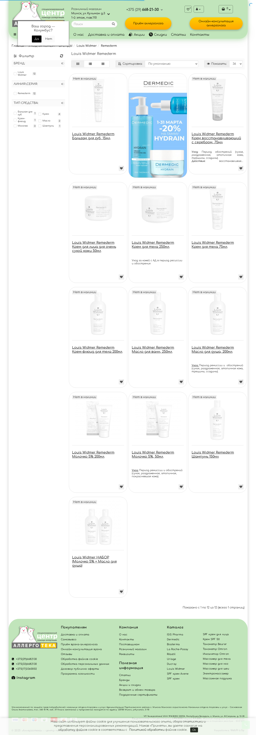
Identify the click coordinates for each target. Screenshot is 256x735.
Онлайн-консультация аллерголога (216, 23)
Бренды (124, 680)
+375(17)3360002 (24, 668)
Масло (44, 120)
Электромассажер (216, 673)
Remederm (109, 45)
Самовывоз (68, 639)
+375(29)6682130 (24, 659)
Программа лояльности (78, 673)
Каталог (175, 627)
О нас (78, 35)
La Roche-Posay (177, 649)
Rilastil (171, 654)
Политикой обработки (146, 729)
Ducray (172, 664)
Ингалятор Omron (216, 654)
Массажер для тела (217, 658)
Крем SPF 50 (211, 639)
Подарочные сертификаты (138, 694)
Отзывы (66, 654)
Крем (43, 114)
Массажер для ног (215, 663)
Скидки (158, 35)
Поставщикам (129, 644)
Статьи (178, 35)
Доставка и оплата (106, 35)
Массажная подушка (217, 678)
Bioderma (173, 644)
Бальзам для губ (23, 113)
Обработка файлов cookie (79, 659)
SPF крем (173, 678)
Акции (137, 35)
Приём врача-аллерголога (79, 644)
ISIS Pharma (175, 634)
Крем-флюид (20, 120)
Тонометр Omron (215, 649)
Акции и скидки (130, 685)
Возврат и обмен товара (137, 689)
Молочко (21, 126)
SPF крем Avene (178, 673)
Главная (18, 45)
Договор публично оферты (80, 668)
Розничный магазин (132, 649)
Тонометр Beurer (215, 644)
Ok (194, 729)
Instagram (23, 678)
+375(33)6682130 (24, 664)
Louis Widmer (87, 45)
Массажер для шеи (216, 668)
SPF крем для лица (216, 634)
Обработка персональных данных (85, 664)
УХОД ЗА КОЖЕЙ (41, 45)
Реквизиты (126, 654)
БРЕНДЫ (65, 45)
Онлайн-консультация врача (81, 649)
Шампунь (46, 126)
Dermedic (173, 639)
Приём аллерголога (148, 23)
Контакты (199, 35)
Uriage (171, 659)
